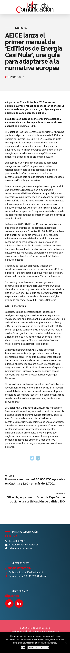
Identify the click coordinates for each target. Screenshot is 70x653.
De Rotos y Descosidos (47, 631)
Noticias (21, 28)
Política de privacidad (38, 647)
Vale (23, 647)
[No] (65, 642)
